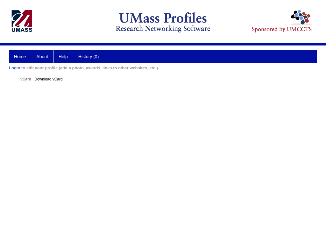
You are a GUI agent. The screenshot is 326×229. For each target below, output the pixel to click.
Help (63, 56)
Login (14, 68)
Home (20, 56)
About (42, 56)
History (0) (88, 56)
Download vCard (48, 79)
